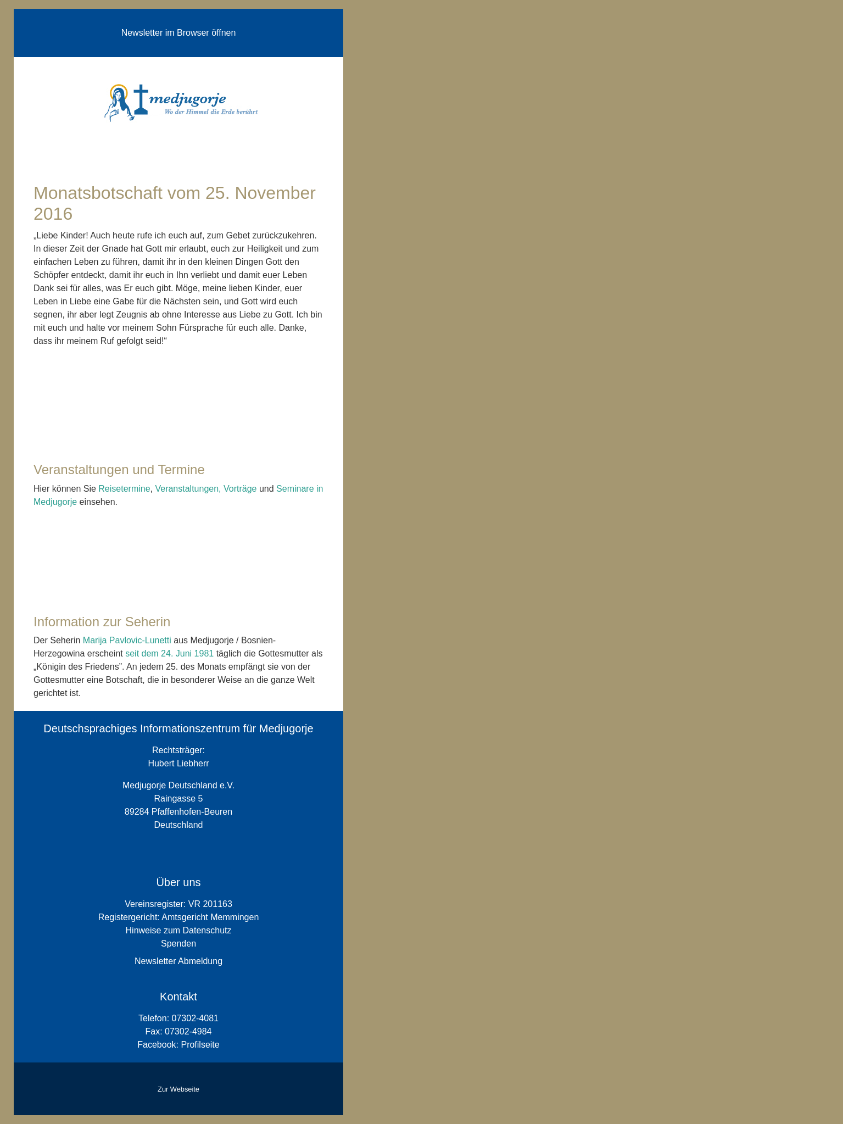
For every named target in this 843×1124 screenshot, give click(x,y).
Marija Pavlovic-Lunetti (127, 640)
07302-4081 (195, 1018)
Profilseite (200, 1044)
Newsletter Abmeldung (178, 961)
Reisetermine (124, 488)
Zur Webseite (178, 1089)
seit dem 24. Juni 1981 (170, 653)
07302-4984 (188, 1031)
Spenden (178, 943)
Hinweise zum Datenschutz (179, 930)
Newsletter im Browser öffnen (178, 32)
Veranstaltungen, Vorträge (205, 488)
